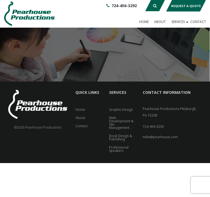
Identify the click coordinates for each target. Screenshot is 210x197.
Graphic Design (121, 109)
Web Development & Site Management (121, 122)
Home (144, 21)
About (160, 21)
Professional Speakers (119, 149)
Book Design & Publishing (120, 137)
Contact (198, 21)
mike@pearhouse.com (160, 137)
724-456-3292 (124, 5)
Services (178, 21)
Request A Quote (186, 6)
